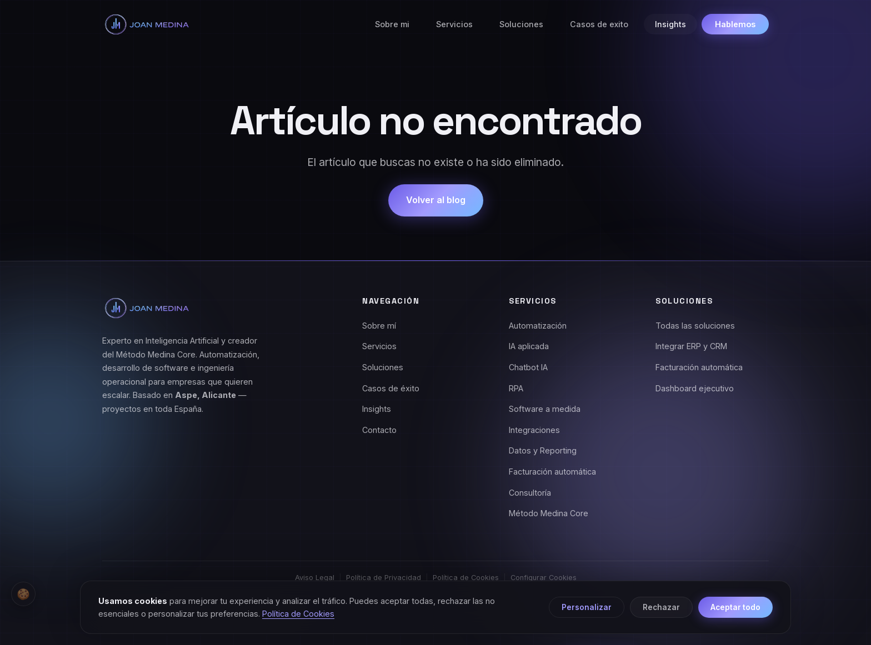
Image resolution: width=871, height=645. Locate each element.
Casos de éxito (390, 388)
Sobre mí (379, 325)
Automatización (538, 325)
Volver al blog (435, 199)
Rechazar (661, 609)
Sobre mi (392, 24)
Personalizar (587, 609)
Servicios (454, 24)
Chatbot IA (528, 367)
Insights (670, 24)
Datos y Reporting (543, 450)
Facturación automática (552, 471)
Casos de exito (599, 24)
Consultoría (530, 492)
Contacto (379, 430)
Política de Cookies (466, 577)
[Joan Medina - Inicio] (146, 24)
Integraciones (534, 430)
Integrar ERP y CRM (691, 346)
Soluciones (521, 24)
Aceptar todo (735, 609)
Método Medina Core (548, 513)
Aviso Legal (314, 577)
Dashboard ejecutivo (694, 388)
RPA (516, 388)
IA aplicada (529, 346)
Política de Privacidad (383, 577)
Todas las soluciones (695, 325)
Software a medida (544, 409)
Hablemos (735, 24)
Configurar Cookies (543, 577)
